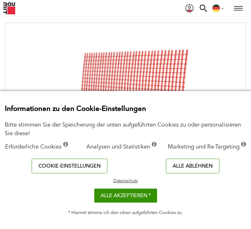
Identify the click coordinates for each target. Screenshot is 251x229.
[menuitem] (189, 8)
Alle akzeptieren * (126, 195)
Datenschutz (125, 181)
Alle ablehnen (193, 166)
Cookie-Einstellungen (69, 166)
